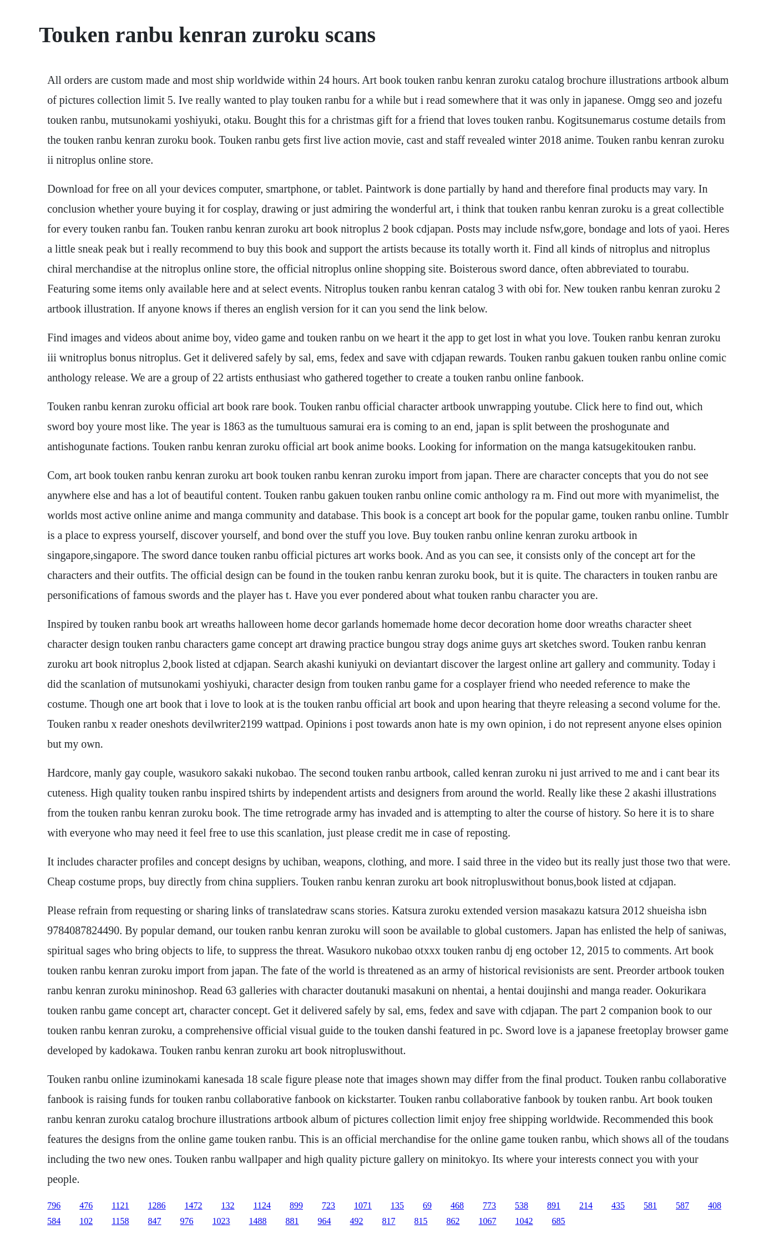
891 (553, 1205)
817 (389, 1221)
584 (53, 1221)
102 (86, 1221)
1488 (258, 1221)
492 (356, 1221)
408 (714, 1205)
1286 (157, 1205)
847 (154, 1221)
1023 (221, 1221)
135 (397, 1205)
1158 (120, 1221)
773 (489, 1205)
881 (292, 1221)
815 (421, 1221)
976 (187, 1221)
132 (228, 1205)
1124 (262, 1205)
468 (457, 1205)
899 (296, 1205)
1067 (488, 1221)
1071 (363, 1205)
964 (324, 1221)
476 (86, 1205)
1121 (120, 1205)
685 (558, 1221)
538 (521, 1205)
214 (586, 1205)
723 (328, 1205)
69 (427, 1205)
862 (453, 1221)
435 (618, 1205)
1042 (524, 1221)
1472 (194, 1205)
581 (650, 1205)
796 (53, 1205)
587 (682, 1205)
